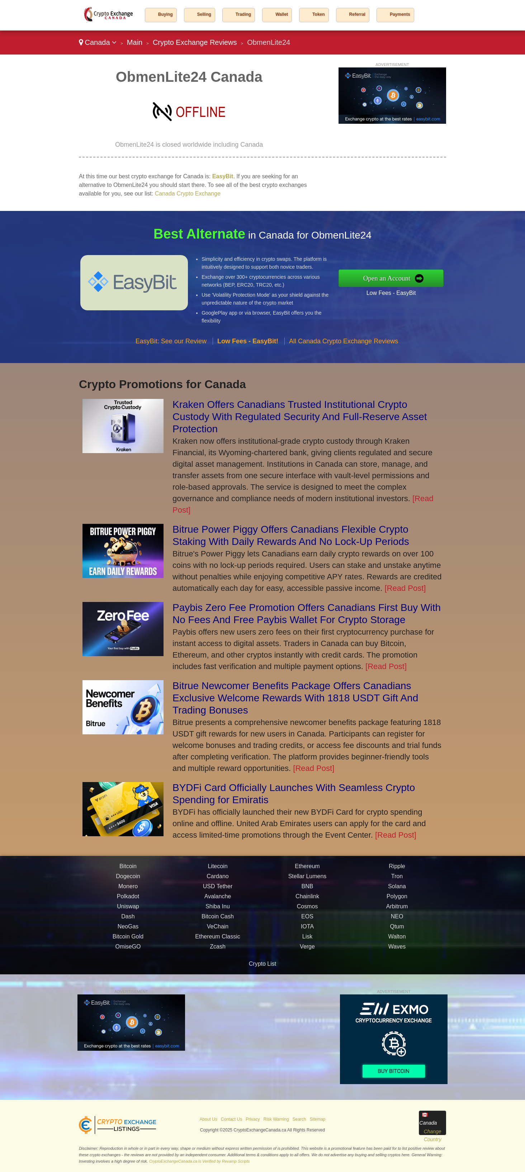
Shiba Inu (217, 919)
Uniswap (128, 919)
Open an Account (400, 278)
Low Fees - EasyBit (404, 290)
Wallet (281, 14)
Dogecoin (128, 889)
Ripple (397, 879)
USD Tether (217, 899)
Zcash (218, 959)
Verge (307, 959)
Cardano (217, 889)
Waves (397, 959)
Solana (397, 899)
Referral (357, 14)
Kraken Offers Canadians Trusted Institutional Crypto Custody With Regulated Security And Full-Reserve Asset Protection (299, 416)
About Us (208, 1119)
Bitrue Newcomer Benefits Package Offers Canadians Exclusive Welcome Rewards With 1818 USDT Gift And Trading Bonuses (295, 698)
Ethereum (307, 879)
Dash (127, 929)
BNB (307, 899)
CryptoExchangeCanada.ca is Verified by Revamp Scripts (199, 1161)
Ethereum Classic (217, 949)
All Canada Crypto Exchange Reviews (343, 353)
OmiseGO (128, 959)
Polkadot (128, 909)
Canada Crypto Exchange (188, 193)
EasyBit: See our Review (171, 353)
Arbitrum (397, 919)
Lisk (307, 949)
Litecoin (217, 879)
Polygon (397, 909)
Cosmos (307, 919)
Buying (165, 14)
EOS (307, 929)
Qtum (397, 939)
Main (134, 42)
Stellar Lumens (307, 889)
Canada (98, 42)
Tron (397, 889)
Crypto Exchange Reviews (195, 42)
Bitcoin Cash (218, 929)
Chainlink (307, 909)
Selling (204, 14)
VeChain (218, 939)
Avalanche (217, 909)
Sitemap (318, 1119)
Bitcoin (128, 879)
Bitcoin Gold (128, 949)
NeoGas (128, 939)
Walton (397, 949)
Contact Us (231, 1119)
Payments (400, 14)
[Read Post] (405, 588)
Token (318, 14)
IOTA (307, 939)
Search (299, 1119)
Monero (128, 899)
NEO (397, 929)
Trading (243, 14)
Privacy (253, 1119)
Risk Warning (276, 1119)
